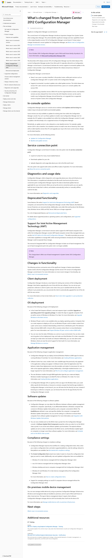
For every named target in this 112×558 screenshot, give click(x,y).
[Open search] (104, 2)
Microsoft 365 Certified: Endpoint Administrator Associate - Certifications (47, 535)
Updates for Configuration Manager (41, 138)
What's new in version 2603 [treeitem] (13, 45)
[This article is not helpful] (107, 32)
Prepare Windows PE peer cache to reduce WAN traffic (65, 330)
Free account (105, 6)
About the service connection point (40, 169)
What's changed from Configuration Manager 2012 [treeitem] (12, 65)
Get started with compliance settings (59, 450)
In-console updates (97, 15)
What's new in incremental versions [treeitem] (12, 41)
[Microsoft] (3, 2)
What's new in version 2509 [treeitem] (13, 48)
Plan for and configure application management (69, 371)
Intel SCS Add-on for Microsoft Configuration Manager (47, 235)
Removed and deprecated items (58, 213)
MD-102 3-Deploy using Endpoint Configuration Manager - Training (45, 526)
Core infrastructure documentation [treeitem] (8, 19)
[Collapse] (20, 11)
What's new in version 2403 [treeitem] (13, 57)
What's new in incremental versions (38, 274)
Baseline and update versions (39, 141)
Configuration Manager (50, 12)
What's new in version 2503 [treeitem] (13, 51)
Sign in (108, 2)
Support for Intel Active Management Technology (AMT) (59, 202)
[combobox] (11, 14)
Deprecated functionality (98, 22)
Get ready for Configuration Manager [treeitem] (12, 30)
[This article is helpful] (105, 32)
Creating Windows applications (73, 358)
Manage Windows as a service (39, 343)
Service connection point (98, 17)
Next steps (94, 26)
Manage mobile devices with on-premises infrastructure (59, 502)
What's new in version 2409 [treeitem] (13, 54)
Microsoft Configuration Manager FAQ (53, 56)
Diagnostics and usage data (51, 193)
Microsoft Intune (37, 12)
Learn (29, 12)
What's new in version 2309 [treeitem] (13, 60)
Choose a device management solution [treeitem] (12, 77)
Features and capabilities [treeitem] (12, 37)
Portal (98, 6)
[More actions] (83, 12)
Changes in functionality (98, 24)
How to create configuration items (56, 477)
